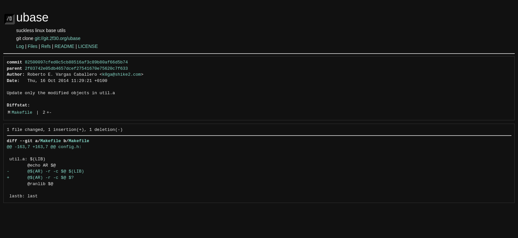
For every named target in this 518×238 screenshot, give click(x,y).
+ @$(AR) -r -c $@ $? (40, 178)
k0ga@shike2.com (121, 75)
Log (20, 46)
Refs (46, 46)
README (64, 46)
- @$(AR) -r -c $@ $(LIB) (45, 172)
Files (33, 46)
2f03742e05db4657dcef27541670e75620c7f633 (76, 69)
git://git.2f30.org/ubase (58, 38)
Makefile (22, 113)
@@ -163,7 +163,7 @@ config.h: (44, 147)
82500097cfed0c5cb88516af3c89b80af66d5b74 (76, 62)
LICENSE (88, 46)
